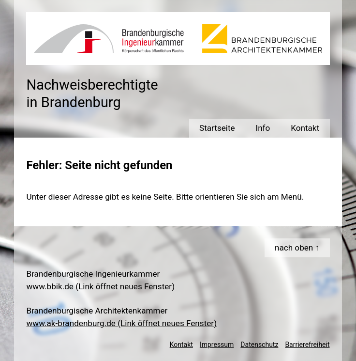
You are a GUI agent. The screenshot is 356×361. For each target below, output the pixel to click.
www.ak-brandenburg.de (121, 323)
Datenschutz (259, 344)
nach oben (294, 247)
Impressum (217, 344)
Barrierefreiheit (307, 344)
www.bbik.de (100, 286)
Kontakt (181, 344)
